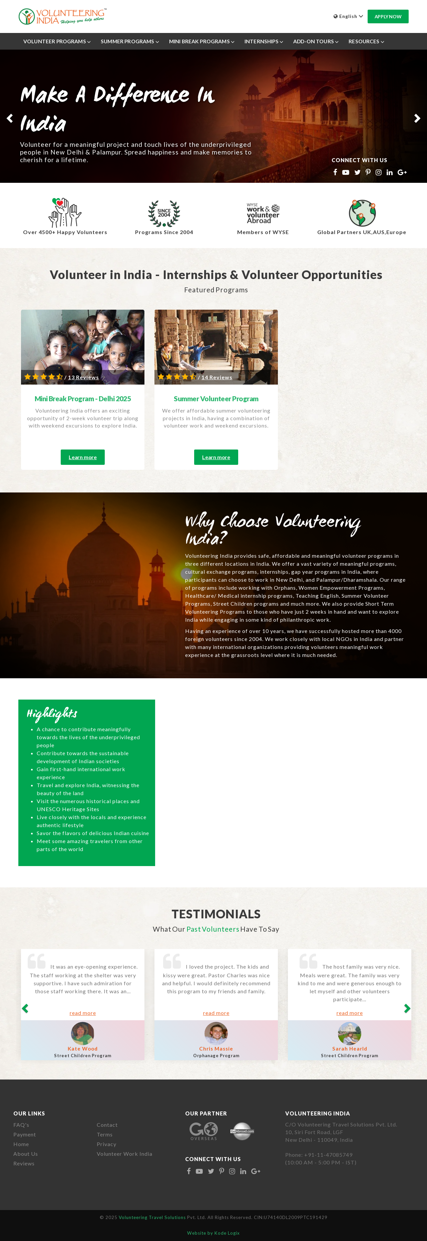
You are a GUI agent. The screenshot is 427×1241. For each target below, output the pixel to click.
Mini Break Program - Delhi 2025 (83, 398)
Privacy (106, 1144)
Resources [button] (366, 41)
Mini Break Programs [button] (202, 41)
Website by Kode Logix (213, 1233)
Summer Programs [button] (130, 41)
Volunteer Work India (124, 1153)
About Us (25, 1153)
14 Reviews (217, 377)
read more (83, 1013)
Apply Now (388, 16)
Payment (24, 1134)
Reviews (24, 1163)
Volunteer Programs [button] (57, 41)
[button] (8, 116)
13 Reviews (83, 377)
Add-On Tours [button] (316, 41)
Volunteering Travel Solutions (153, 1217)
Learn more (83, 457)
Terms (105, 1134)
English (349, 16)
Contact (107, 1124)
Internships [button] (264, 41)
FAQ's (21, 1124)
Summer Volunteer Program (216, 398)
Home (21, 1144)
